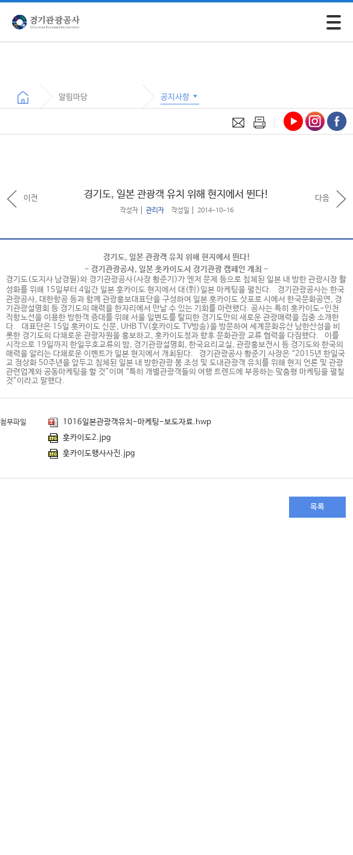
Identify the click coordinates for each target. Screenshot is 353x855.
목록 (317, 507)
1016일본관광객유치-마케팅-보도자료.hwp (129, 422)
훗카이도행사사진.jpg (91, 453)
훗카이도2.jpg (79, 437)
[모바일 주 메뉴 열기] (333, 22)
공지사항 (180, 96)
